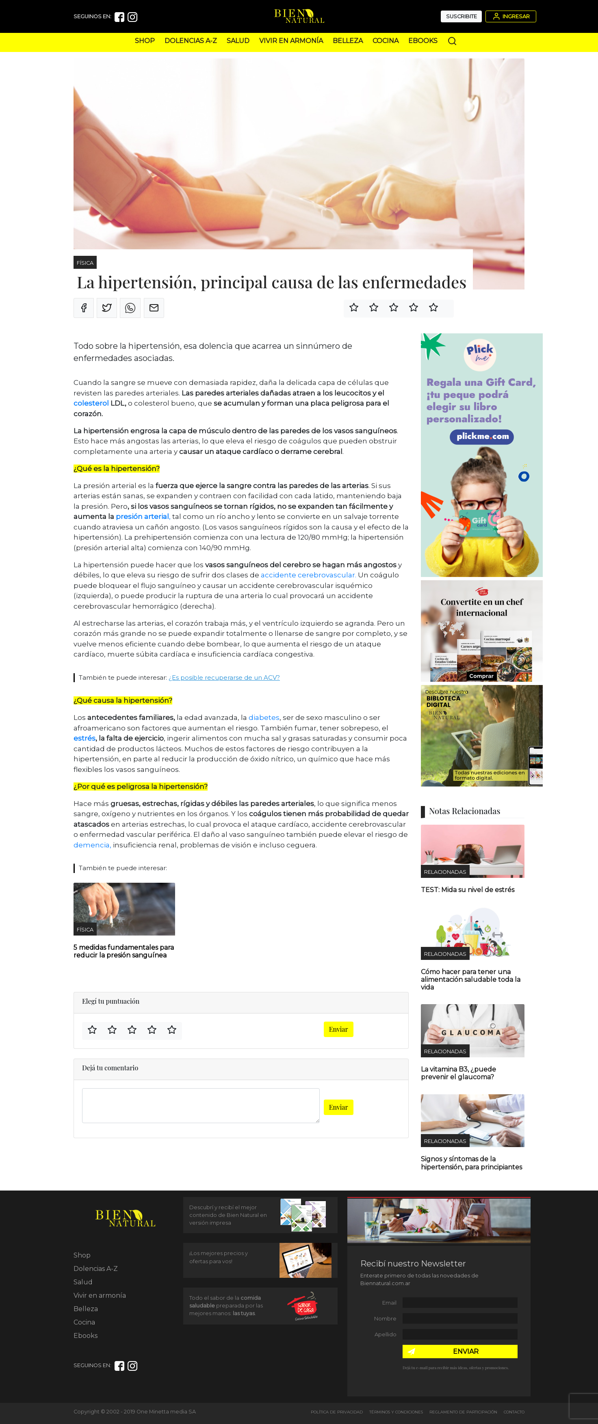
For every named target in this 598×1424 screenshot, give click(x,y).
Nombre (385, 1319)
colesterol (92, 403)
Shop (145, 41)
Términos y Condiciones (396, 1412)
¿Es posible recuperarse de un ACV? (224, 677)
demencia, (92, 845)
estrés (84, 738)
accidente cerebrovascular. (308, 575)
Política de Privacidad (337, 1412)
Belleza (348, 41)
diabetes (264, 717)
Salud (238, 41)
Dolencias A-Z (191, 41)
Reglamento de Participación (463, 1412)
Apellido (385, 1334)
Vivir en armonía (291, 41)
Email (389, 1303)
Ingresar (511, 16)
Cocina (386, 41)
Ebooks (423, 41)
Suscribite (461, 16)
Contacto (514, 1412)
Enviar (338, 1029)
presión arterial (142, 516)
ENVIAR (466, 1351)
